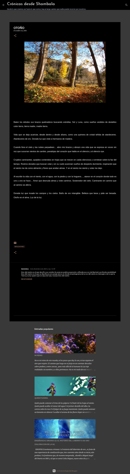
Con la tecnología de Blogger (65, 471)
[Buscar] (89, 5)
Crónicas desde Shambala (31, 4)
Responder (26, 279)
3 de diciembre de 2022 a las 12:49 (42, 269)
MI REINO (38, 355)
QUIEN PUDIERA (41, 398)
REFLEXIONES (19, 246)
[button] (15, 36)
